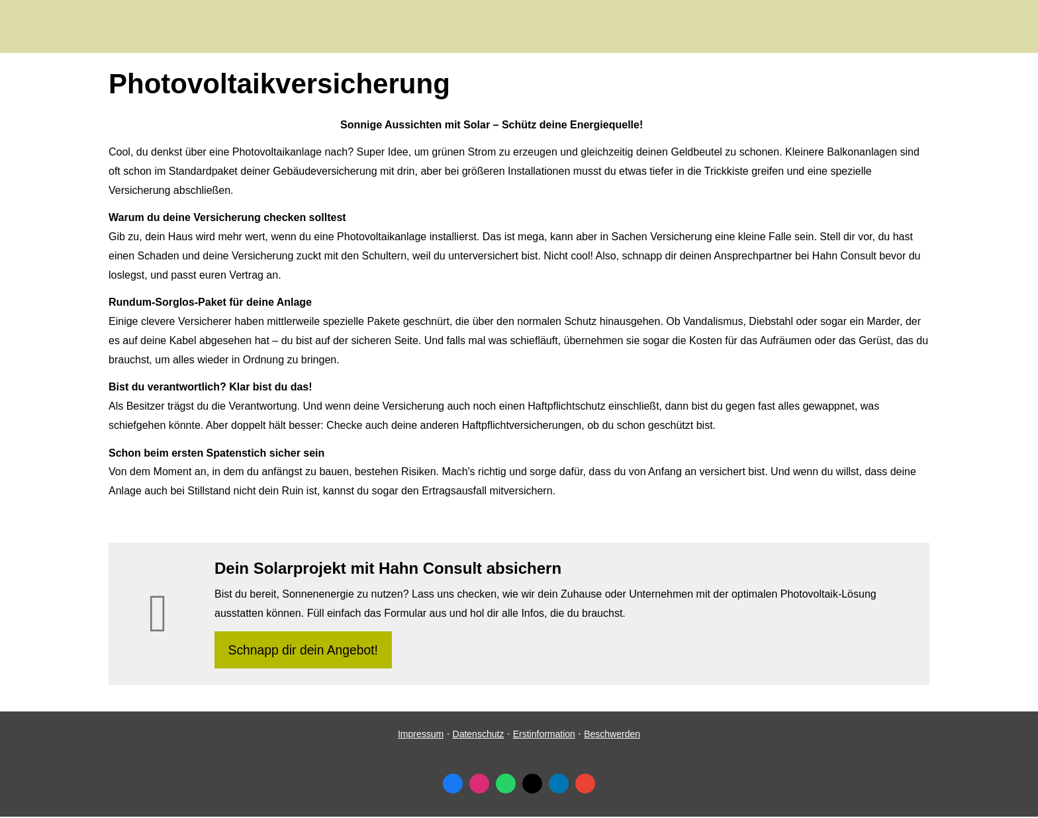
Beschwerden (612, 736)
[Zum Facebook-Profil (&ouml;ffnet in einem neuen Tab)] (453, 785)
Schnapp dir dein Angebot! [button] (305, 650)
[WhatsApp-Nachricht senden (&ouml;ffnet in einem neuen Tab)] (506, 785)
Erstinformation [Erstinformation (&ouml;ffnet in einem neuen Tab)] (544, 736)
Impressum (421, 736)
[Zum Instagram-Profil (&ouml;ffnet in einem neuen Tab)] (479, 785)
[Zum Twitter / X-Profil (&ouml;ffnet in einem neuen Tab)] (532, 785)
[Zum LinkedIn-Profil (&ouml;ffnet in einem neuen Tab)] (559, 785)
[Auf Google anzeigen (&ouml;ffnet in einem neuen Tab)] (585, 785)
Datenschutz (478, 736)
